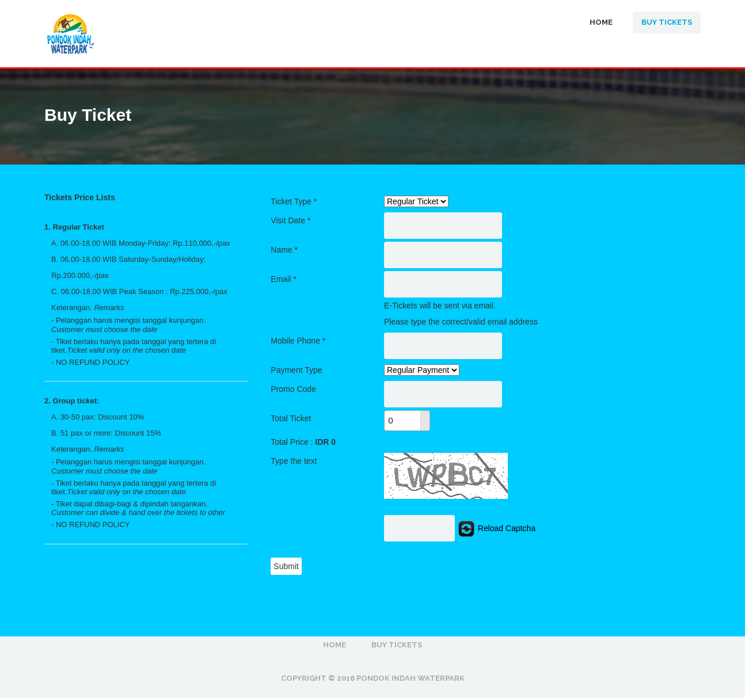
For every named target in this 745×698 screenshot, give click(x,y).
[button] (424, 416)
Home (601, 22)
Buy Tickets (666, 22)
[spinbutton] (402, 421)
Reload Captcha (496, 528)
